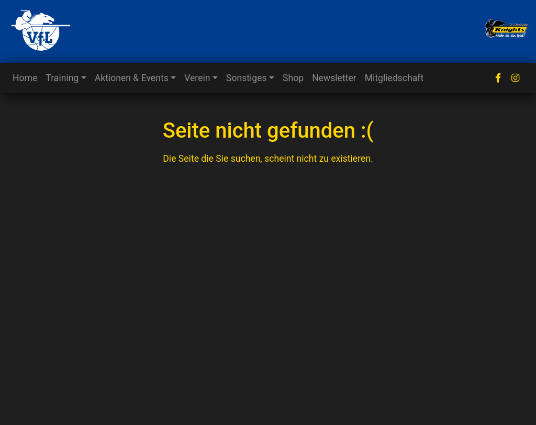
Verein (197, 78)
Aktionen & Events (132, 78)
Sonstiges (246, 78)
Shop (293, 78)
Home (25, 78)
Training (62, 78)
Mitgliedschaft (394, 78)
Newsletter (334, 78)
